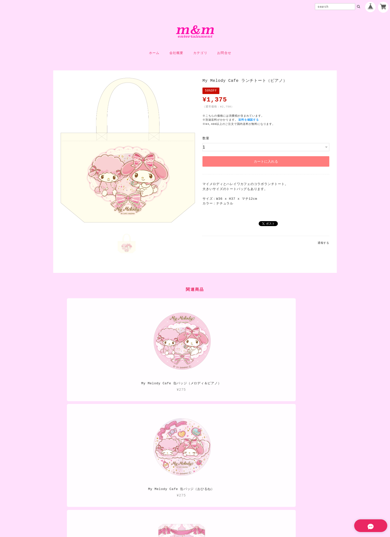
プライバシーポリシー (166, 501)
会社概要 (176, 53)
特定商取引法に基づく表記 (211, 501)
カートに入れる (266, 161)
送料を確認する (249, 120)
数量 (205, 138)
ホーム (154, 53)
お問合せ (224, 53)
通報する (323, 243)
